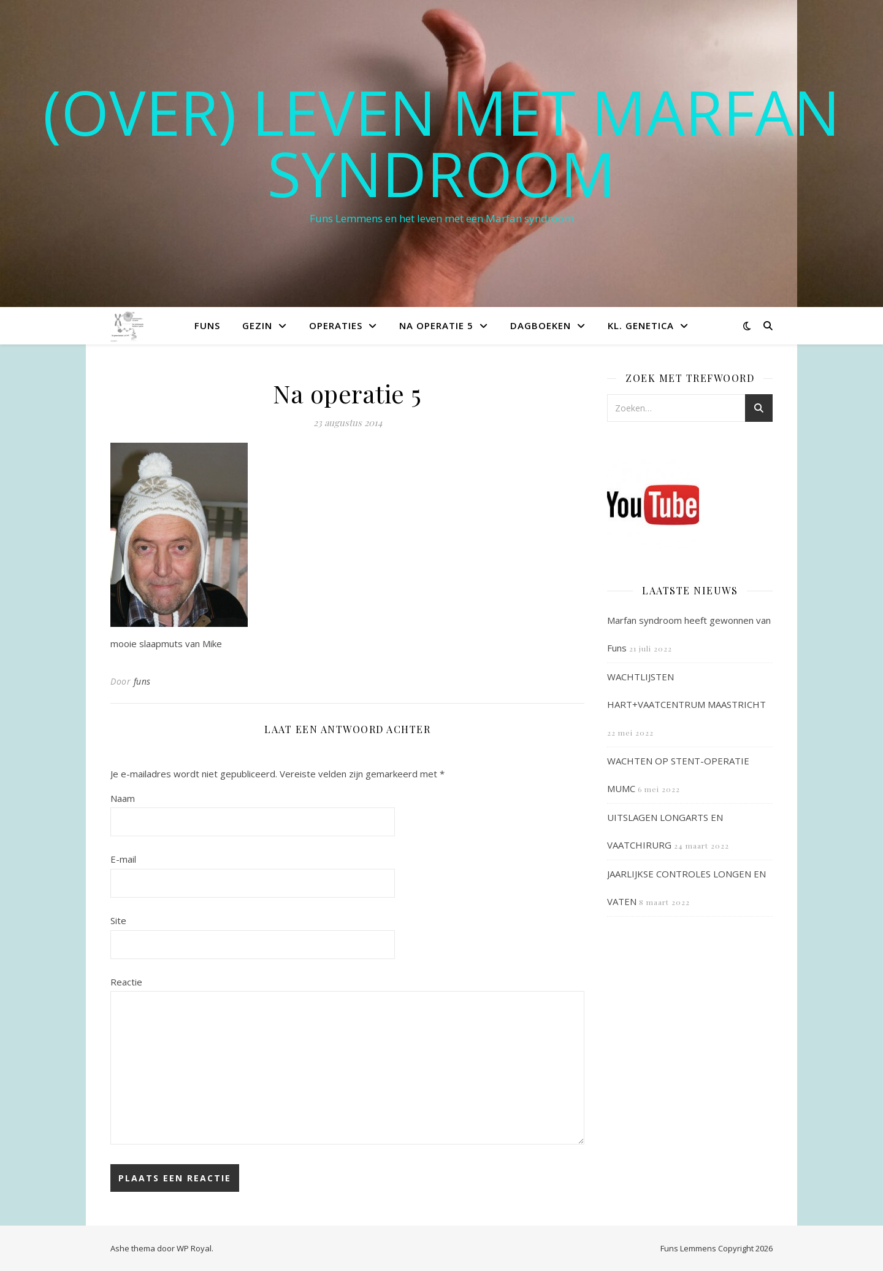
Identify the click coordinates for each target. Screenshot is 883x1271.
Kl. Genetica (641, 325)
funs (142, 681)
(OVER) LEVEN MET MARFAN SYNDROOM (441, 142)
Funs (207, 325)
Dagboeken (540, 325)
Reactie (126, 982)
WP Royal (194, 1248)
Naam (122, 798)
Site (118, 920)
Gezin (257, 325)
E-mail (123, 859)
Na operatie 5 (436, 325)
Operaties (335, 325)
